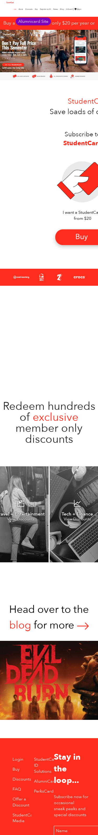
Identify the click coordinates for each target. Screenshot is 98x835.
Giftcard (69, 9)
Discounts (29, 9)
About (21, 9)
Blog (62, 9)
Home (14, 9)
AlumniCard (45, 781)
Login (79, 9)
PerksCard (44, 791)
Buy (36, 9)
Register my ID (45, 9)
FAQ (17, 789)
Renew (55, 9)
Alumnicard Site (33, 21)
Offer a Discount (21, 802)
